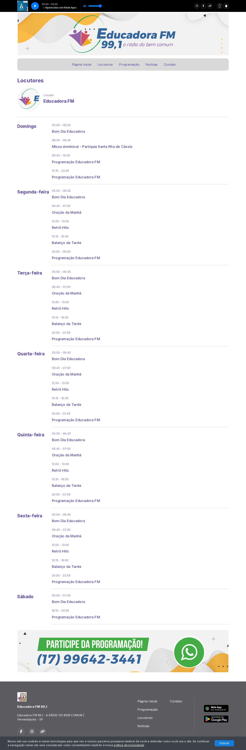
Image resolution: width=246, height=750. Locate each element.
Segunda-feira (33, 192)
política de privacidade (129, 745)
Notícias (152, 64)
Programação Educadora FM (76, 162)
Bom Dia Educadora (68, 131)
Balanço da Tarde (66, 243)
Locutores (105, 64)
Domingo (27, 126)
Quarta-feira (31, 353)
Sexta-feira (29, 515)
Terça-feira (29, 273)
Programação (129, 64)
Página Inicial (81, 64)
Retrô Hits (60, 227)
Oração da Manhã (66, 212)
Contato (170, 64)
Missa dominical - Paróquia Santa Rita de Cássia (92, 146)
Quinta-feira (30, 434)
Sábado (25, 596)
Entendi (224, 743)
